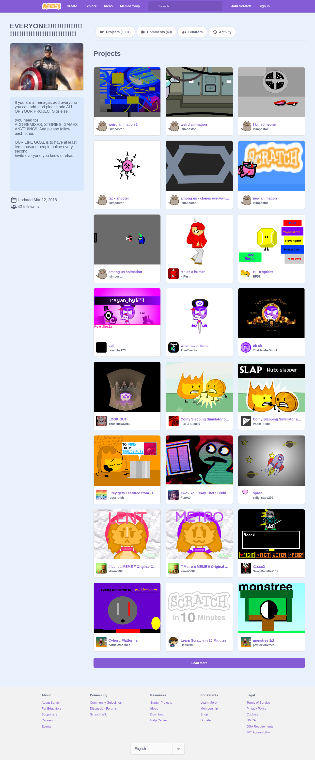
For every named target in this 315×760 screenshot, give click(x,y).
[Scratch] (52, 6)
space (258, 493)
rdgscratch (116, 497)
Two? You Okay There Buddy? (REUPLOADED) (205, 493)
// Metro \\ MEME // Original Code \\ (205, 567)
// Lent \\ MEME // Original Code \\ (133, 567)
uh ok (257, 346)
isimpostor (116, 129)
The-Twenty (189, 350)
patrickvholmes (119, 645)
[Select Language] (157, 749)
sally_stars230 (263, 497)
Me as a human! (193, 272)
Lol (111, 346)
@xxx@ (259, 567)
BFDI (256, 276)
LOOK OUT (118, 419)
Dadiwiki (187, 645)
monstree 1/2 (263, 640)
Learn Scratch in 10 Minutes (203, 640)
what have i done (194, 346)
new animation (265, 198)
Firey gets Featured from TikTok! (133, 493)
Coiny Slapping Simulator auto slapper (277, 419)
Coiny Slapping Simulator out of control (205, 419)
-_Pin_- (185, 276)
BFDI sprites (263, 272)
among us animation (125, 272)
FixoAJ (185, 497)
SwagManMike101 (265, 571)
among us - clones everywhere (205, 198)
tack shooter (119, 198)
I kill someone (264, 124)
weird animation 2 (123, 124)
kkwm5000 (116, 571)
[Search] (153, 6)
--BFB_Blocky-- (191, 424)
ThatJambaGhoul (265, 350)
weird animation (194, 124)
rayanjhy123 (117, 350)
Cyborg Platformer (124, 640)
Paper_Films (261, 424)
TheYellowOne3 (119, 424)
